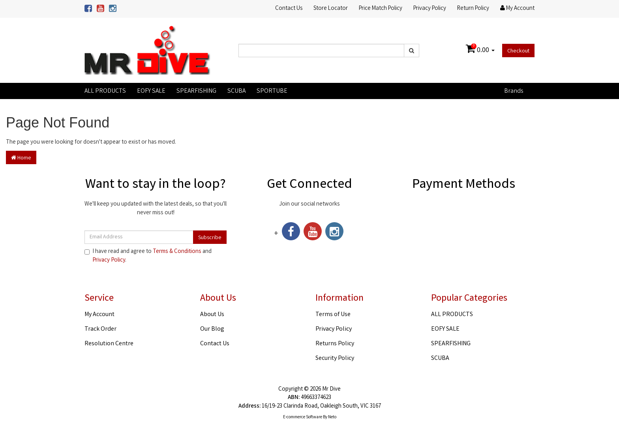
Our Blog (212, 329)
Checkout (518, 51)
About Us (212, 314)
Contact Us (288, 8)
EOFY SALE (151, 91)
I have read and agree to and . (148, 256)
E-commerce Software (302, 417)
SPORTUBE (272, 91)
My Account (99, 314)
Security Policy (334, 358)
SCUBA (236, 91)
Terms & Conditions (177, 251)
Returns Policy (334, 343)
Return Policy (473, 8)
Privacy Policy (429, 8)
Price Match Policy (380, 8)
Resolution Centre (108, 343)
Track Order (100, 329)
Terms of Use (333, 314)
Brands (513, 91)
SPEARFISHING (196, 91)
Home (21, 158)
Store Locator (330, 8)
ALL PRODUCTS (105, 91)
